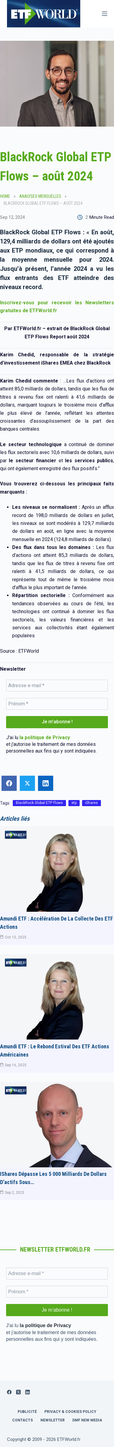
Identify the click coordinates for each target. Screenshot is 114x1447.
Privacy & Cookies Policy (70, 1412)
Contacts (22, 1420)
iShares (91, 803)
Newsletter (52, 1420)
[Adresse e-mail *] (57, 686)
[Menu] (104, 13)
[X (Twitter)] (18, 1392)
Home (5, 196)
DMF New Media (87, 1420)
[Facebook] (9, 1392)
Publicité (27, 1412)
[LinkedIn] (27, 1392)
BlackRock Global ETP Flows (39, 803)
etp (74, 803)
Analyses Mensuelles (40, 196)
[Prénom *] (57, 704)
